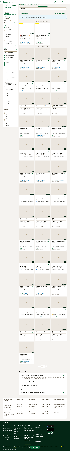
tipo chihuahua (32, 415)
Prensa (36, 432)
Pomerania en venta (7, 433)
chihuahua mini (32, 413)
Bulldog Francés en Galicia (29, 435)
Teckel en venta (6, 437)
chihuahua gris (19, 411)
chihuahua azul (57, 412)
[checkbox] (5, 28)
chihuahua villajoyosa (8, 409)
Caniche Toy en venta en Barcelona (28, 438)
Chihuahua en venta (6, 428)
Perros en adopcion (27, 440)
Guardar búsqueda (24, 13)
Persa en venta (16, 438)
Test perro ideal (38, 441)
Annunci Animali (34, 444)
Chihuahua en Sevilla (28, 433)
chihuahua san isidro (8, 410)
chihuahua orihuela (7, 405)
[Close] (65, 16)
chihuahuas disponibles (21, 408)
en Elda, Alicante (42, 6)
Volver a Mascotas (7, 7)
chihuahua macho (20, 402)
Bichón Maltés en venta (7, 430)
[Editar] (16, 49)
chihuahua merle (32, 411)
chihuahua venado (45, 408)
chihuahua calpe (7, 412)
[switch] (10, 20)
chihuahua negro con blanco (59, 409)
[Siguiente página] (46, 366)
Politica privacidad (38, 429)
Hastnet (17, 444)
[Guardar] (33, 36)
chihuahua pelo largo (33, 404)
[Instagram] (52, 432)
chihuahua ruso (19, 406)
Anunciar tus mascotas (39, 436)
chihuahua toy (19, 404)
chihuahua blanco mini (58, 402)
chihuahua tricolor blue (21, 415)
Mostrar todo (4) (9, 67)
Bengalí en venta (17, 434)
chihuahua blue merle (45, 406)
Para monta (7, 16)
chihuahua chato (45, 402)
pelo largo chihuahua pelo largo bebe (59, 407)
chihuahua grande (20, 413)
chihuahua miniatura (33, 409)
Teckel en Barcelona (28, 428)
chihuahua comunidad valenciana (8, 400)
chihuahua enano (45, 401)
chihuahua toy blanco (45, 399)
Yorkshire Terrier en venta (8, 432)
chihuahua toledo (45, 413)
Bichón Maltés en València (29, 432)
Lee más (64, 11)
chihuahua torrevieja (8, 402)
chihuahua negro (32, 399)
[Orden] (60, 13)
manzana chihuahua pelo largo (47, 411)
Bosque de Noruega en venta (18, 429)
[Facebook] (49, 432)
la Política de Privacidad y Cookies (14, 447)
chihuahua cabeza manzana (59, 399)
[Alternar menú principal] (1, 2)
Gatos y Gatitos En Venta (18, 426)
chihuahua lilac (57, 401)
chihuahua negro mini (58, 410)
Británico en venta (17, 431)
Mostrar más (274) (14, 45)
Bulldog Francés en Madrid (29, 430)
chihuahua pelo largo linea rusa (34, 402)
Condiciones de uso (38, 434)
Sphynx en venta (17, 433)
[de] (7, 79)
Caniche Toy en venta (7, 439)
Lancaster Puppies (41, 444)
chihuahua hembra (20, 401)
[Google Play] (50, 426)
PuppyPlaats (22, 444)
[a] (14, 79)
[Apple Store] (50, 429)
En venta (6, 14)
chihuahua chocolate (33, 401)
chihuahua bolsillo (45, 409)
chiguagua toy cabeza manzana (59, 404)
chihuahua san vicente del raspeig (9, 415)
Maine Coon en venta (17, 436)
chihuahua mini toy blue (46, 404)
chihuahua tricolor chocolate (47, 415)
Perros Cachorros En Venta (7, 426)
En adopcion (12, 14)
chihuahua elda (7, 403)
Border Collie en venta (7, 435)
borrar (15, 22)
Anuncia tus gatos (38, 439)
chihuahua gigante (32, 408)
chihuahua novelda (20, 399)
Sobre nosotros (37, 427)
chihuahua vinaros (7, 407)
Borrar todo (14, 5)
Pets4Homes (12, 444)
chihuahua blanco (20, 409)
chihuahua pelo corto (33, 406)
